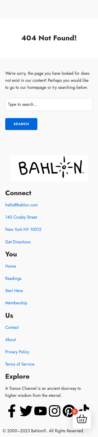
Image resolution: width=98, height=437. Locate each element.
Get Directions (18, 242)
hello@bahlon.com (21, 205)
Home (10, 266)
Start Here (14, 291)
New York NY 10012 (23, 229)
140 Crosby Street (21, 217)
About (10, 340)
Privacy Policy (17, 352)
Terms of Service (19, 364)
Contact (12, 327)
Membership (16, 303)
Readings (13, 278)
